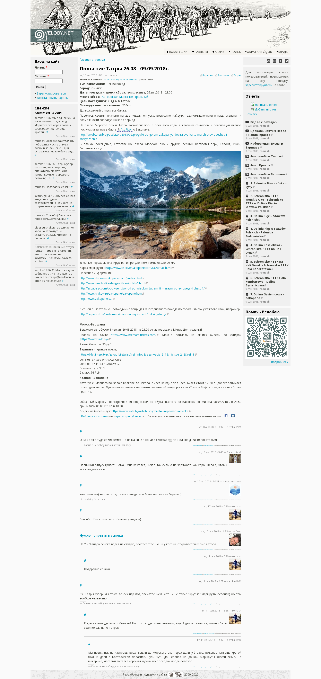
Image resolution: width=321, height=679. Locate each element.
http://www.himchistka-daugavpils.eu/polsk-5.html (112, 283)
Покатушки (178, 52)
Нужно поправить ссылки (101, 535)
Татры (237, 75)
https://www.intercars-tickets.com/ (133, 335)
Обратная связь (259, 52)
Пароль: (42, 76)
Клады (283, 52)
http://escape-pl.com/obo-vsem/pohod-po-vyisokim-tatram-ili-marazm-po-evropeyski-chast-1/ (142, 288)
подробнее (279, 362)
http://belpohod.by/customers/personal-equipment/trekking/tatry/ (123, 314)
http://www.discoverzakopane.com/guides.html (111, 278)
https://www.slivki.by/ (94, 339)
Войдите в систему (94, 416)
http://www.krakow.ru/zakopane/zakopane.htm (111, 293)
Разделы (201, 52)
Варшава (208, 75)
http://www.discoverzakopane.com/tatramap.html (138, 268)
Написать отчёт (264, 105)
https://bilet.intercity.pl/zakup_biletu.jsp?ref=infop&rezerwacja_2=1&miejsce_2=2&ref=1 (137, 354)
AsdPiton (126, 129)
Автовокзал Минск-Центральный (125, 97)
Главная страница (92, 59)
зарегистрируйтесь (127, 416)
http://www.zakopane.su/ (96, 299)
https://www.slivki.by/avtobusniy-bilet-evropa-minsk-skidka (150, 411)
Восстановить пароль (52, 98)
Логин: (41, 67)
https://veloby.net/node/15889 (120, 79)
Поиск (236, 52)
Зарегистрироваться (51, 93)
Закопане (223, 75)
